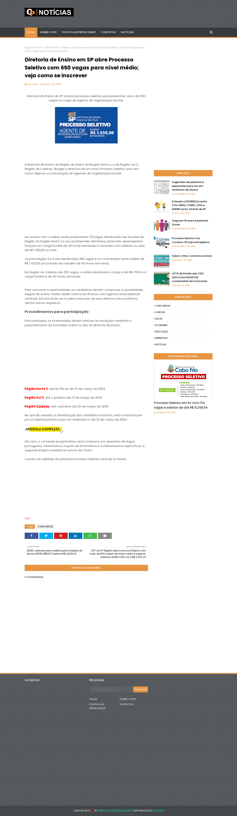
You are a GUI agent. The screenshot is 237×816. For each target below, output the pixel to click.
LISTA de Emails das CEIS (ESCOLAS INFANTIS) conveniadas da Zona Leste (189, 277)
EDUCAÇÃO (161, 331)
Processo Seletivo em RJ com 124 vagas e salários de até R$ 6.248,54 (181, 405)
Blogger (158, 810)
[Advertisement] (86, 203)
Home (93, 699)
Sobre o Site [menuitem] (48, 32)
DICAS (158, 318)
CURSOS (160, 312)
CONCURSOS (51, 47)
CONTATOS (127, 704)
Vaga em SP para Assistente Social (190, 222)
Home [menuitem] (31, 32)
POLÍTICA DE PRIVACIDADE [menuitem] (79, 32)
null (27, 518)
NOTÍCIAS (160, 344)
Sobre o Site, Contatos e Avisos (192, 256)
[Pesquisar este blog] (111, 689)
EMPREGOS (161, 338)
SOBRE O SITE (128, 699)
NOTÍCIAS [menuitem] (127, 32)
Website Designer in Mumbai (115, 810)
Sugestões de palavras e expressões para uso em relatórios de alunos (188, 186)
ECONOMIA (161, 325)
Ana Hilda (33, 84)
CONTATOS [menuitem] (108, 32)
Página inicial (33, 47)
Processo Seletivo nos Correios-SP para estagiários (191, 240)
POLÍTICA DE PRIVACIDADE (97, 706)
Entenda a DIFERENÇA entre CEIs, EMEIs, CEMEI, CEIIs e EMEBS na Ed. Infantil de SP (189, 205)
